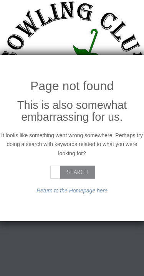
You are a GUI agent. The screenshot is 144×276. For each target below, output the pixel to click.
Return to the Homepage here (72, 190)
